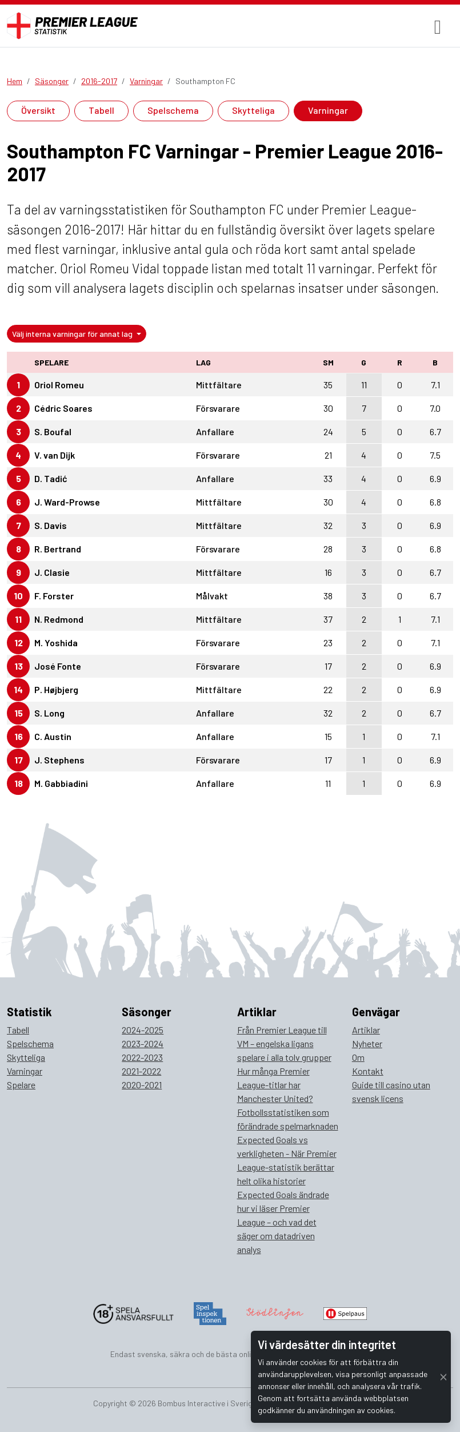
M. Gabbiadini (61, 783)
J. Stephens (59, 759)
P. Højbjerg (56, 689)
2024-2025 (142, 1029)
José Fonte (57, 666)
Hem (14, 81)
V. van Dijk (54, 455)
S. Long (49, 712)
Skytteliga (253, 110)
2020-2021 (142, 1084)
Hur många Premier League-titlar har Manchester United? (275, 1084)
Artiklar (366, 1029)
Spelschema (173, 110)
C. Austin (52, 736)
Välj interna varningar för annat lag (73, 334)
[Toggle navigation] (437, 26)
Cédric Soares (63, 408)
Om (358, 1057)
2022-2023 (142, 1057)
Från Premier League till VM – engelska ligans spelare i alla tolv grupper (284, 1043)
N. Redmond (58, 619)
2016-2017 (99, 81)
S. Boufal (52, 431)
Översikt (38, 110)
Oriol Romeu (59, 384)
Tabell (101, 110)
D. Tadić (50, 478)
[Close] (443, 1377)
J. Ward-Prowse (67, 501)
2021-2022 (141, 1070)
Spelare (21, 1084)
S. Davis (50, 525)
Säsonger (52, 81)
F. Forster (54, 595)
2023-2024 (142, 1043)
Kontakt (367, 1070)
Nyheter (367, 1043)
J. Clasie (52, 572)
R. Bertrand (57, 548)
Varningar (146, 81)
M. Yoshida (56, 642)
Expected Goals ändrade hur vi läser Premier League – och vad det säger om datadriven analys (283, 1222)
